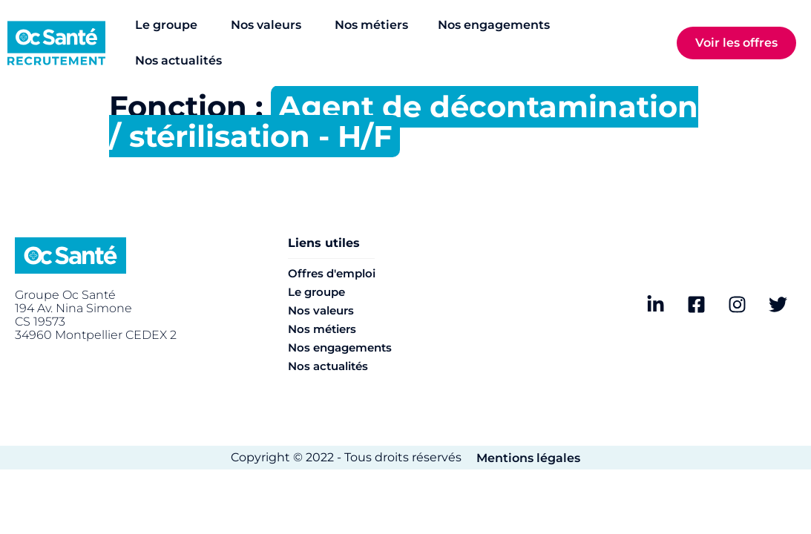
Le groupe (316, 292)
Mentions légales (528, 458)
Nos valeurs (321, 310)
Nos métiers (322, 329)
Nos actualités (328, 366)
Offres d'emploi (331, 273)
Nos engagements (340, 347)
